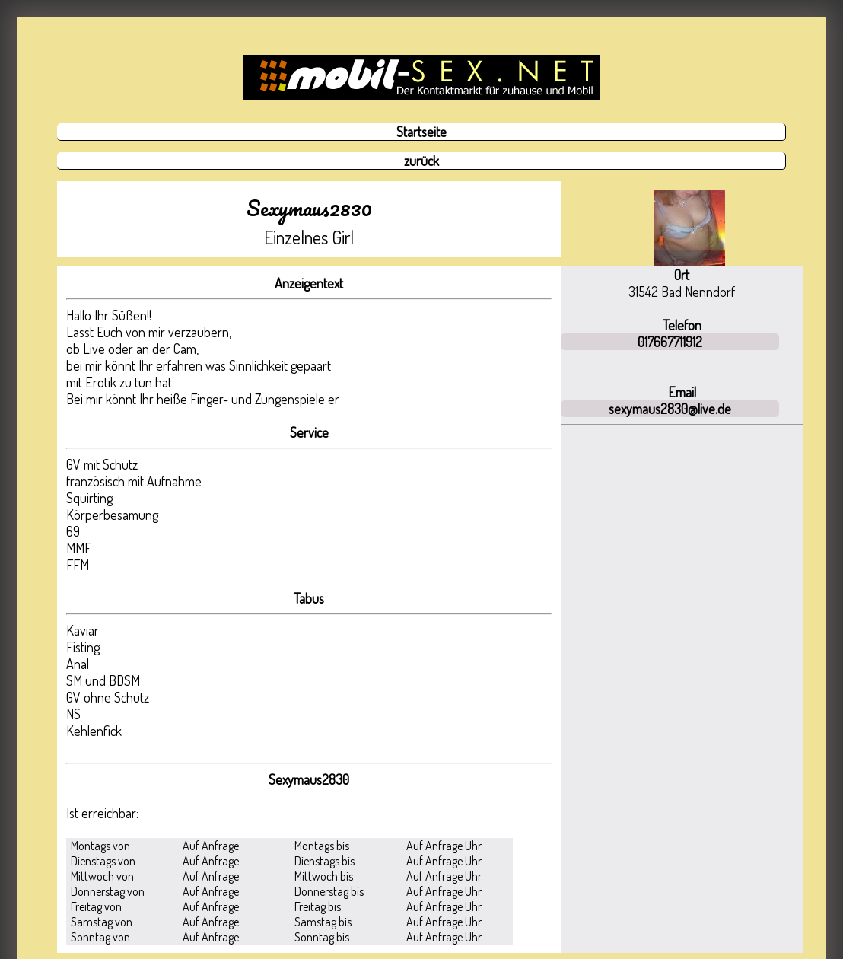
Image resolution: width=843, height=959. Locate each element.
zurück (421, 160)
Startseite (421, 131)
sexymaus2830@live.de (670, 408)
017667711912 (670, 341)
